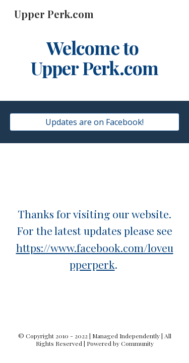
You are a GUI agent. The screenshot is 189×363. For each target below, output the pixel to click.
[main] (95, 58)
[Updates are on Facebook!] (94, 122)
